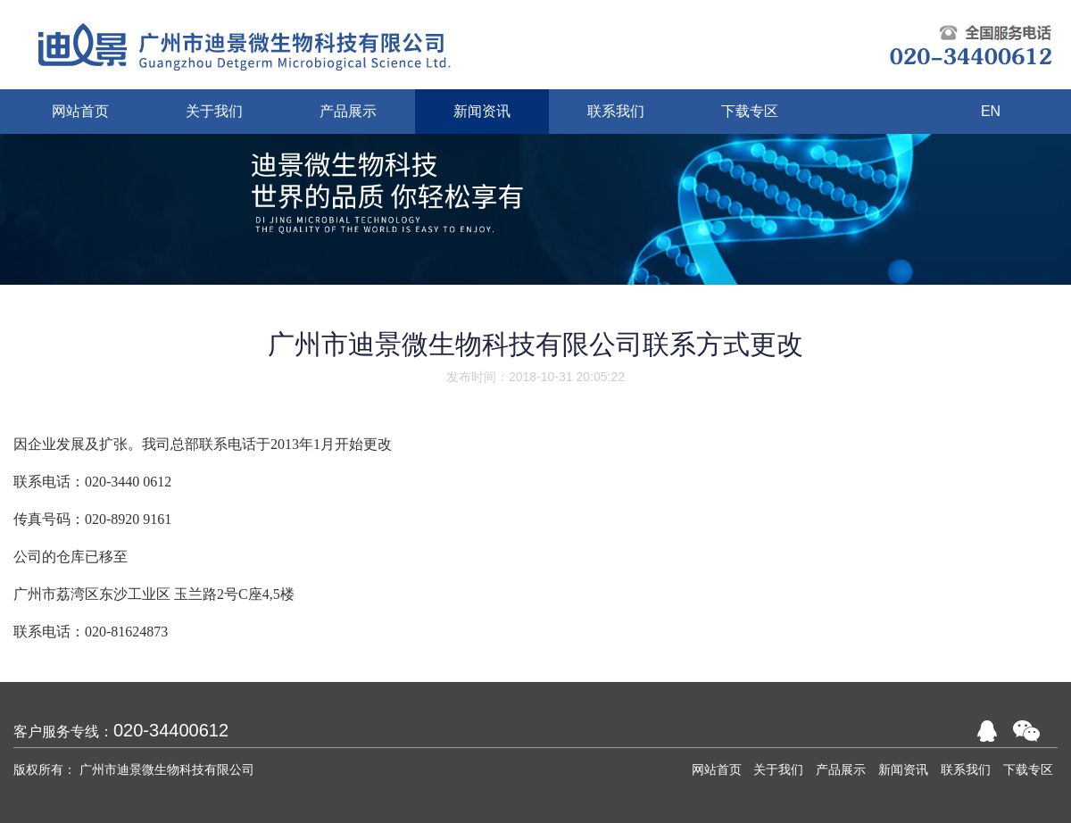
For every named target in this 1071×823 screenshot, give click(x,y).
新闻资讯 (903, 769)
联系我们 (966, 769)
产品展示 (841, 769)
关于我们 (778, 769)
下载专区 (1028, 769)
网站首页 (717, 769)
